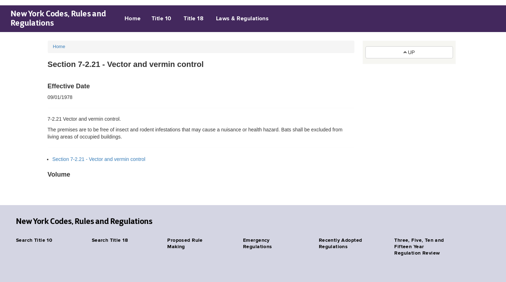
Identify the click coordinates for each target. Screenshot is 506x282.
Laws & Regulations (242, 19)
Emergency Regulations (257, 243)
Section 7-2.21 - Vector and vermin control (98, 159)
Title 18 (194, 19)
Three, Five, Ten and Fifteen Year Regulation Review (419, 247)
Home (133, 19)
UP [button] (409, 52)
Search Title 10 (34, 240)
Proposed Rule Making (184, 243)
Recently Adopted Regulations (340, 243)
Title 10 (162, 19)
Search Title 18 (110, 240)
